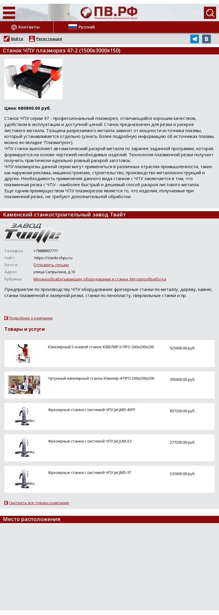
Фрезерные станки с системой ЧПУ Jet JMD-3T (89, 472)
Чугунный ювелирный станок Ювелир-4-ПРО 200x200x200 (101, 378)
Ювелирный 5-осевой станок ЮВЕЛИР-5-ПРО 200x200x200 (101, 346)
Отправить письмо (51, 264)
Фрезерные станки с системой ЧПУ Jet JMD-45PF (91, 409)
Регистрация (49, 38)
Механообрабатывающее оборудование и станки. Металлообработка (99, 279)
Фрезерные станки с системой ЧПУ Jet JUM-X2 (89, 441)
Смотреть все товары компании (39, 502)
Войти (17, 38)
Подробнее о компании (31, 318)
